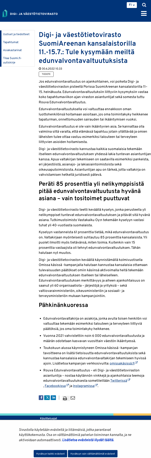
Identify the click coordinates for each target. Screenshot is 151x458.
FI (130, 5)
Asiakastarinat (12, 50)
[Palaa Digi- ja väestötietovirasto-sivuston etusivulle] (30, 12)
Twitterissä (120, 380)
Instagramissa (85, 386)
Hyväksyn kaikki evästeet (50, 453)
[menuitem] (132, 5)
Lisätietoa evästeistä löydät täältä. (88, 440)
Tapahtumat (10, 42)
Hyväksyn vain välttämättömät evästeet (92, 453)
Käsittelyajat (48, 418)
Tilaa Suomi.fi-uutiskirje (12, 60)
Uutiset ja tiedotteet (16, 34)
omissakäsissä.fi (124, 363)
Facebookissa (57, 386)
